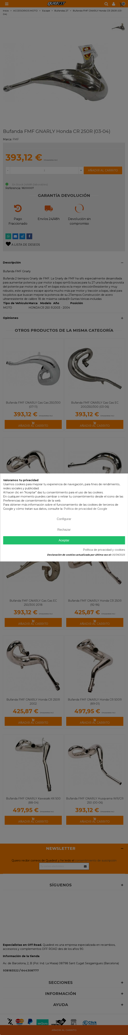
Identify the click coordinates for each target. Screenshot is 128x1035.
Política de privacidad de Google (85, 509)
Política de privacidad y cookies (104, 550)
